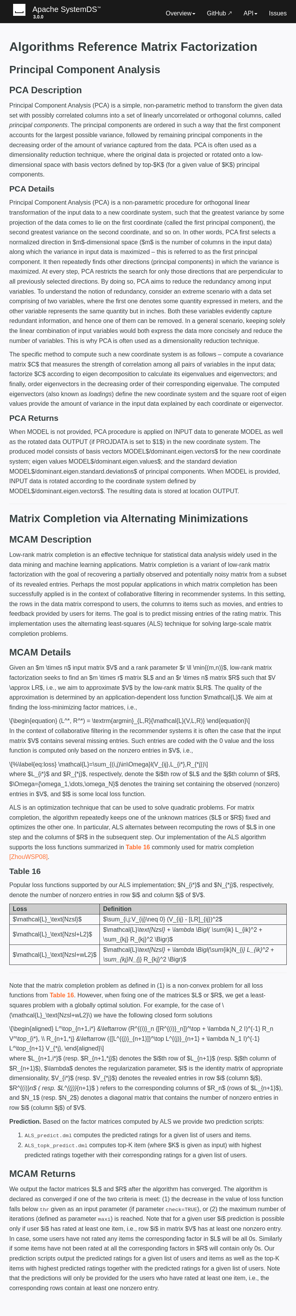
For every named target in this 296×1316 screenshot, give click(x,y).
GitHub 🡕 (219, 13)
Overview (180, 13)
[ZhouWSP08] (28, 857)
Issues (278, 13)
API (250, 13)
